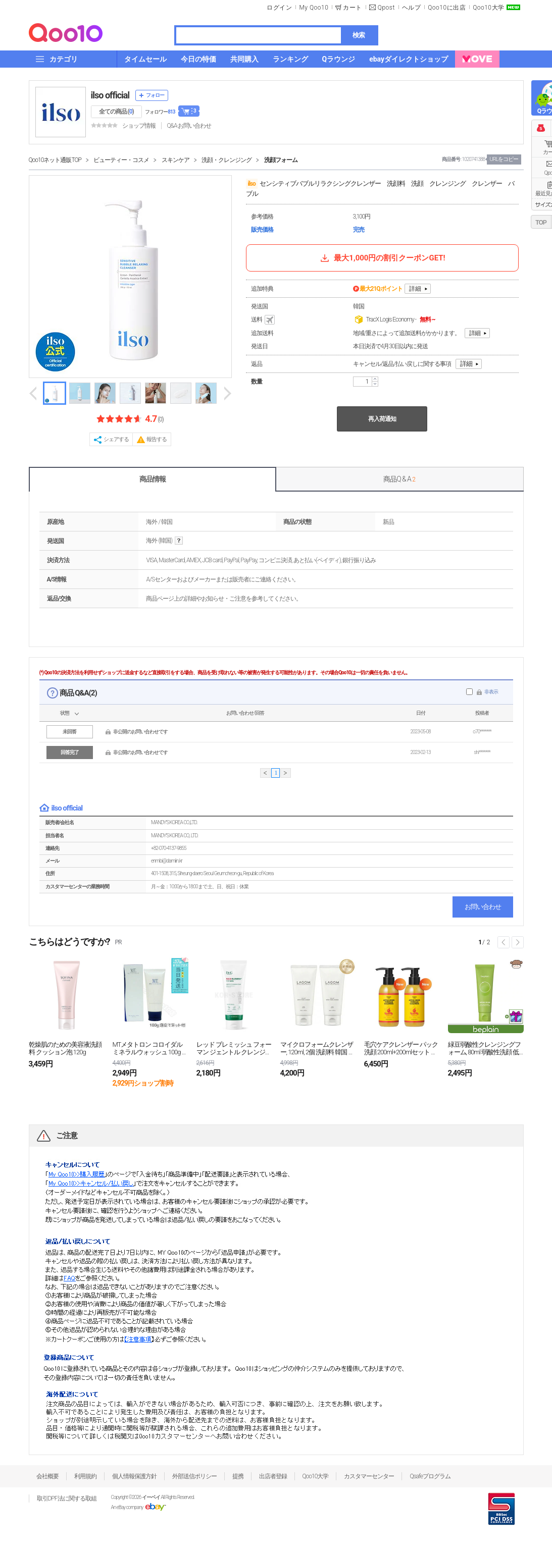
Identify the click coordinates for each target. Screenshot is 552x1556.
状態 (64, 713)
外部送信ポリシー (194, 1476)
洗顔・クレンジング (227, 160)
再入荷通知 (382, 418)
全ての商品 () (116, 111)
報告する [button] (156, 439)
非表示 (491, 691)
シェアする (116, 439)
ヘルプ (411, 7)
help (179, 540)
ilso (252, 183)
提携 (237, 1476)
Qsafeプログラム (430, 1476)
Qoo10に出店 (447, 7)
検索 (359, 35)
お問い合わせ (483, 906)
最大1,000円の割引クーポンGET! (382, 258)
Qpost (386, 7)
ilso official (110, 95)
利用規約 (85, 1476)
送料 (263, 320)
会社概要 (47, 1476)
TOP (540, 222)
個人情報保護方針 (134, 1476)
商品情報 (152, 479)
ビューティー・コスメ (121, 160)
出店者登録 (273, 1476)
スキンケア (175, 160)
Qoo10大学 (488, 7)
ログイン (279, 7)
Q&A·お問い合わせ (189, 125)
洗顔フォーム (280, 160)
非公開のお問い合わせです (140, 731)
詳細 (415, 288)
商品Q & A (399, 479)
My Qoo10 (313, 7)
